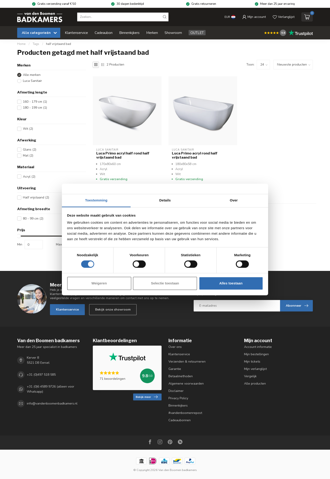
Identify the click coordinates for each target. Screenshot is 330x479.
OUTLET (197, 32)
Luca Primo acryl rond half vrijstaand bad (194, 155)
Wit (28, 128)
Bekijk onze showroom (113, 309)
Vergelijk (250, 376)
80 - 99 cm (33, 218)
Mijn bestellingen (256, 354)
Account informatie (258, 347)
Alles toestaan (231, 283)
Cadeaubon (104, 32)
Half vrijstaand (36, 197)
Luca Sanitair (32, 81)
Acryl (29, 176)
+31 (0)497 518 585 (41, 374)
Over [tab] (234, 200)
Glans (29, 149)
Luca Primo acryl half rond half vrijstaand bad (122, 155)
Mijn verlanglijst (255, 369)
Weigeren (99, 283)
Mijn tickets (252, 361)
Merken (152, 32)
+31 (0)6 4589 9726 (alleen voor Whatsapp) (50, 389)
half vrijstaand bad (58, 44)
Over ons (175, 347)
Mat (28, 155)
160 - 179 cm (35, 101)
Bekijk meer (147, 397)
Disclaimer (176, 391)
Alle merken (32, 75)
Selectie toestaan (165, 283)
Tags (36, 44)
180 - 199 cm (35, 107)
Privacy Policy (178, 398)
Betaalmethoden (180, 376)
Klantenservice (76, 32)
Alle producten (255, 383)
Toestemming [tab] (96, 200)
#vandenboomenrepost (185, 413)
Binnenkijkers (129, 32)
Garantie (174, 369)
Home (21, 44)
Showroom (173, 32)
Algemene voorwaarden (186, 383)
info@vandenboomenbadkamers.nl (52, 403)
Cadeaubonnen (179, 420)
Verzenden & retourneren (187, 361)
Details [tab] (165, 200)
